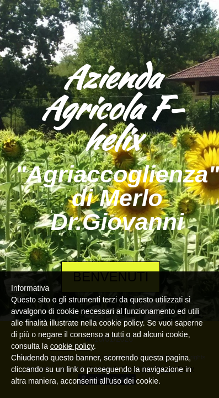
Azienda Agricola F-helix (110, 107)
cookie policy (72, 346)
